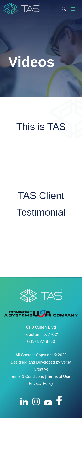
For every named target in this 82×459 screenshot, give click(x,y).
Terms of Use (58, 376)
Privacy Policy (41, 383)
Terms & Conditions (27, 376)
